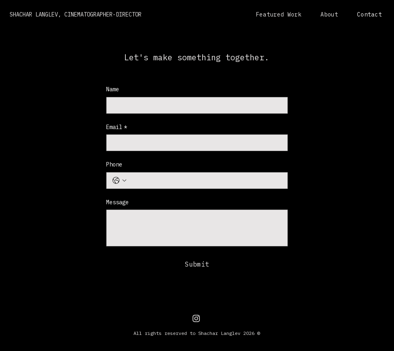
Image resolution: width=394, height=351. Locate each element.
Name (112, 89)
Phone (114, 164)
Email (116, 127)
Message (117, 202)
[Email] (195, 143)
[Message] (197, 228)
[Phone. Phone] (205, 180)
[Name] (195, 105)
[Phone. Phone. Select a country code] (119, 180)
